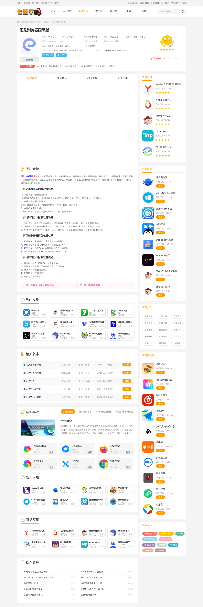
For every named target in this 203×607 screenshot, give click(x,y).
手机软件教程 (164, 3)
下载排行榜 (175, 3)
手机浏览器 (66, 421)
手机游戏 (68, 11)
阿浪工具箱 (149, 545)
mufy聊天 (160, 550)
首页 (52, 11)
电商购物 (163, 343)
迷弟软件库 (165, 539)
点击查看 (93, 41)
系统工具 (47, 22)
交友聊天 (163, 330)
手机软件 (83, 11)
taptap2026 (161, 131)
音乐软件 (148, 343)
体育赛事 (148, 323)
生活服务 (148, 330)
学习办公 (177, 336)
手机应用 (38, 22)
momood (148, 550)
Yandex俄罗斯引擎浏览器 (168, 84)
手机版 (183, 3)
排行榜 (113, 11)
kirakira (162, 545)
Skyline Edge (166, 533)
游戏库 (98, 11)
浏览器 (28, 176)
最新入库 (131, 3)
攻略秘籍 (154, 3)
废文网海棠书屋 (164, 147)
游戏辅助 (177, 323)
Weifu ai (173, 545)
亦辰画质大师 (150, 533)
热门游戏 (139, 3)
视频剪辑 (177, 330)
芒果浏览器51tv (163, 100)
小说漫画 (163, 336)
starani (180, 533)
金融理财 (163, 323)
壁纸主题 (163, 316)
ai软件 (177, 343)
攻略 (144, 11)
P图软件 (148, 336)
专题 (128, 11)
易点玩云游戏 (150, 539)
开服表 (147, 3)
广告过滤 (28, 248)
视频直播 (177, 316)
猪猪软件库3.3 (163, 116)
